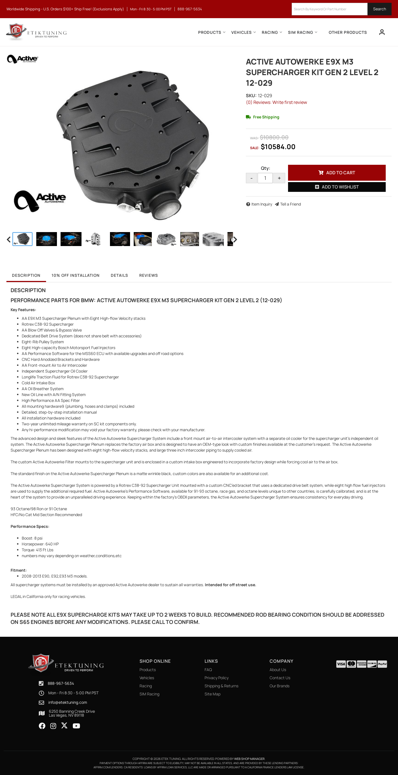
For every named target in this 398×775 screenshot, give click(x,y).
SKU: (251, 95)
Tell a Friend (290, 204)
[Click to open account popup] (382, 32)
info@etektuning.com (67, 702)
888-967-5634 (61, 683)
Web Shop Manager (249, 759)
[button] (342, 9)
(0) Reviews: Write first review (276, 102)
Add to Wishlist (340, 187)
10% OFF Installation (76, 275)
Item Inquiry (261, 204)
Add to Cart (340, 173)
